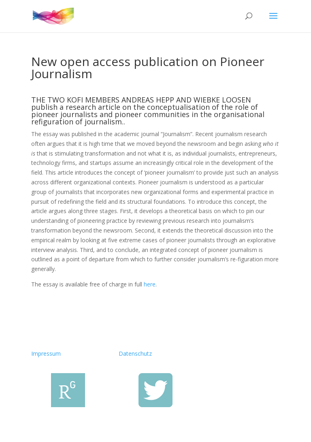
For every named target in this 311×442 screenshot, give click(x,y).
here (150, 284)
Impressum (46, 353)
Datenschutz (135, 353)
